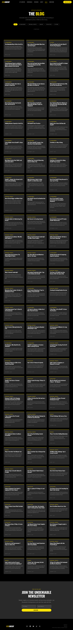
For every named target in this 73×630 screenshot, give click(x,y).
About (41, 2)
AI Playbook (22, 2)
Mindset (41, 24)
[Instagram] (27, 626)
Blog (46, 2)
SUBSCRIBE (36, 610)
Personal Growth (33, 24)
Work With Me (67, 2)
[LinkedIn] (30, 626)
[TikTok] (36, 626)
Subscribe (51, 2)
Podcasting (48, 24)
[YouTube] (33, 626)
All (15, 24)
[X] (40, 626)
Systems (56, 24)
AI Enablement (22, 24)
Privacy (65, 626)
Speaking (36, 2)
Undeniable (29, 2)
